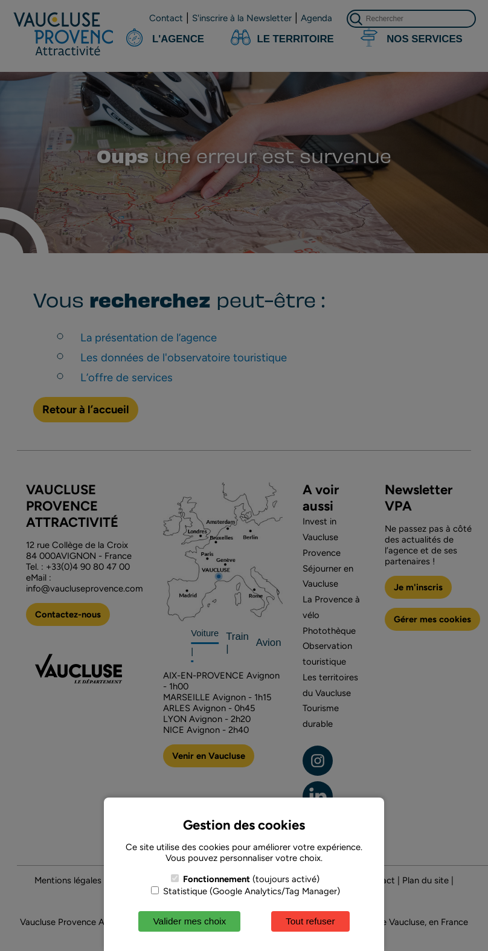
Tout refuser (310, 921)
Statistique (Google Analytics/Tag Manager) (245, 891)
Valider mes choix (189, 921)
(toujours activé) (245, 879)
